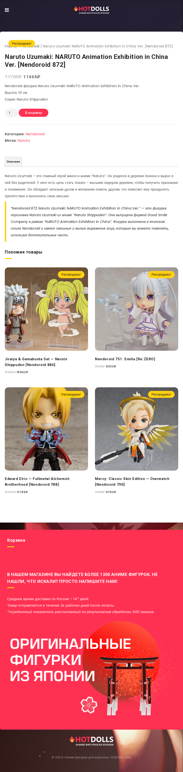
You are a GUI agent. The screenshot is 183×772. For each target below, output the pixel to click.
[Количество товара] (11, 113)
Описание (13, 161)
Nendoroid (35, 133)
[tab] (13, 162)
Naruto (24, 140)
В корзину (33, 113)
